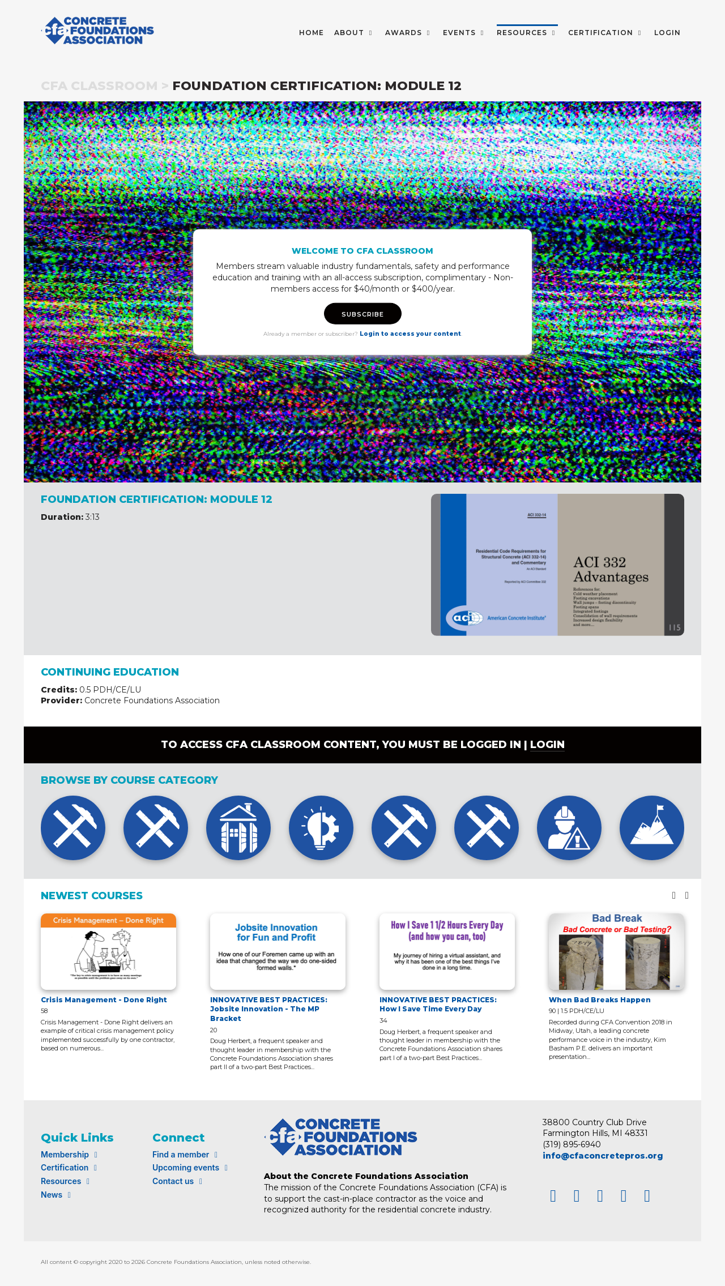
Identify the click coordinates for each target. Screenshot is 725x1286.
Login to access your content (410, 333)
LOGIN (667, 32)
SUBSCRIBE (363, 314)
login (547, 744)
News (57, 1194)
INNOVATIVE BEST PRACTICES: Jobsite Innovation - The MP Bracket (268, 1009)
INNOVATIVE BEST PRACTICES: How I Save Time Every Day (438, 1005)
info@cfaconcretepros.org (603, 1156)
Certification (70, 1167)
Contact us (179, 1181)
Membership (71, 1154)
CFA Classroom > (105, 85)
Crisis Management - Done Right (104, 1000)
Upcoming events (191, 1167)
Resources (67, 1181)
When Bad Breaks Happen (600, 1000)
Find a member (186, 1154)
